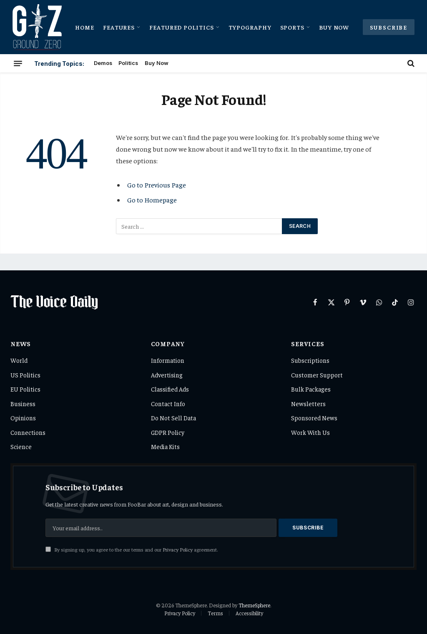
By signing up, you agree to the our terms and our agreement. (131, 549)
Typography (250, 27)
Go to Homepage (152, 199)
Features (119, 27)
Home (84, 27)
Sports (292, 27)
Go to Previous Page (156, 184)
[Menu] (18, 63)
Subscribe (388, 27)
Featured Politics (181, 27)
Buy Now (334, 27)
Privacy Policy (178, 549)
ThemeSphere (254, 605)
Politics (128, 63)
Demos (103, 63)
